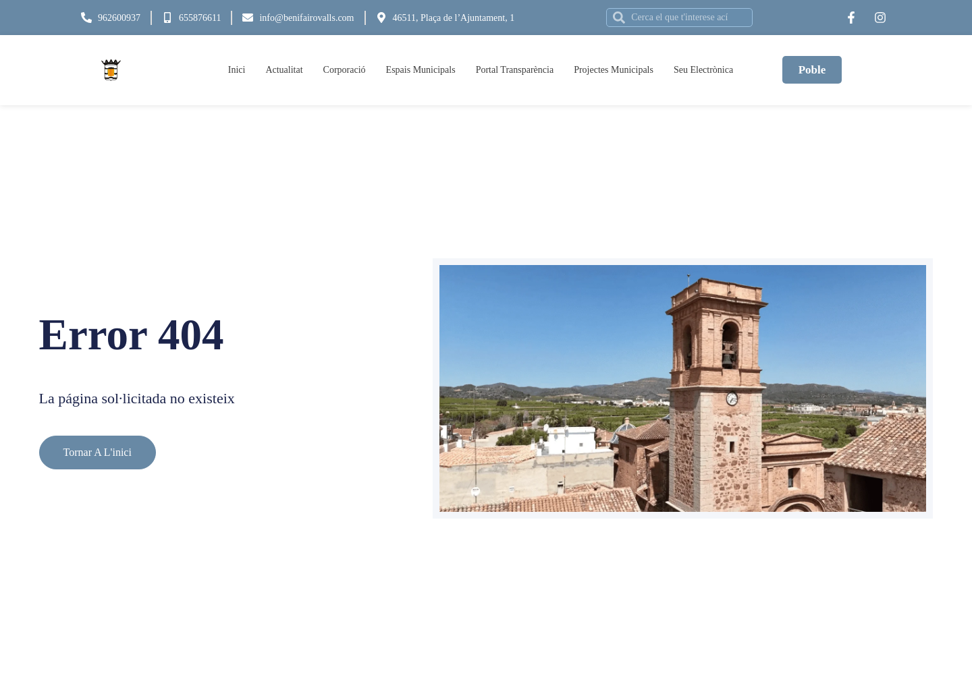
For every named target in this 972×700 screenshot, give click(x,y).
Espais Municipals (421, 70)
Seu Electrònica (703, 70)
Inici (237, 70)
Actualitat (283, 70)
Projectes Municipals (613, 70)
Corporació (344, 70)
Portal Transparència (515, 70)
